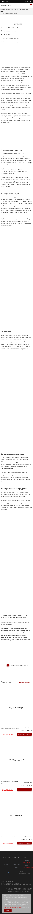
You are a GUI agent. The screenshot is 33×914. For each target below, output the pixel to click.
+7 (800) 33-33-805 (7, 734)
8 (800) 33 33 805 (27, 862)
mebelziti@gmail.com (27, 867)
